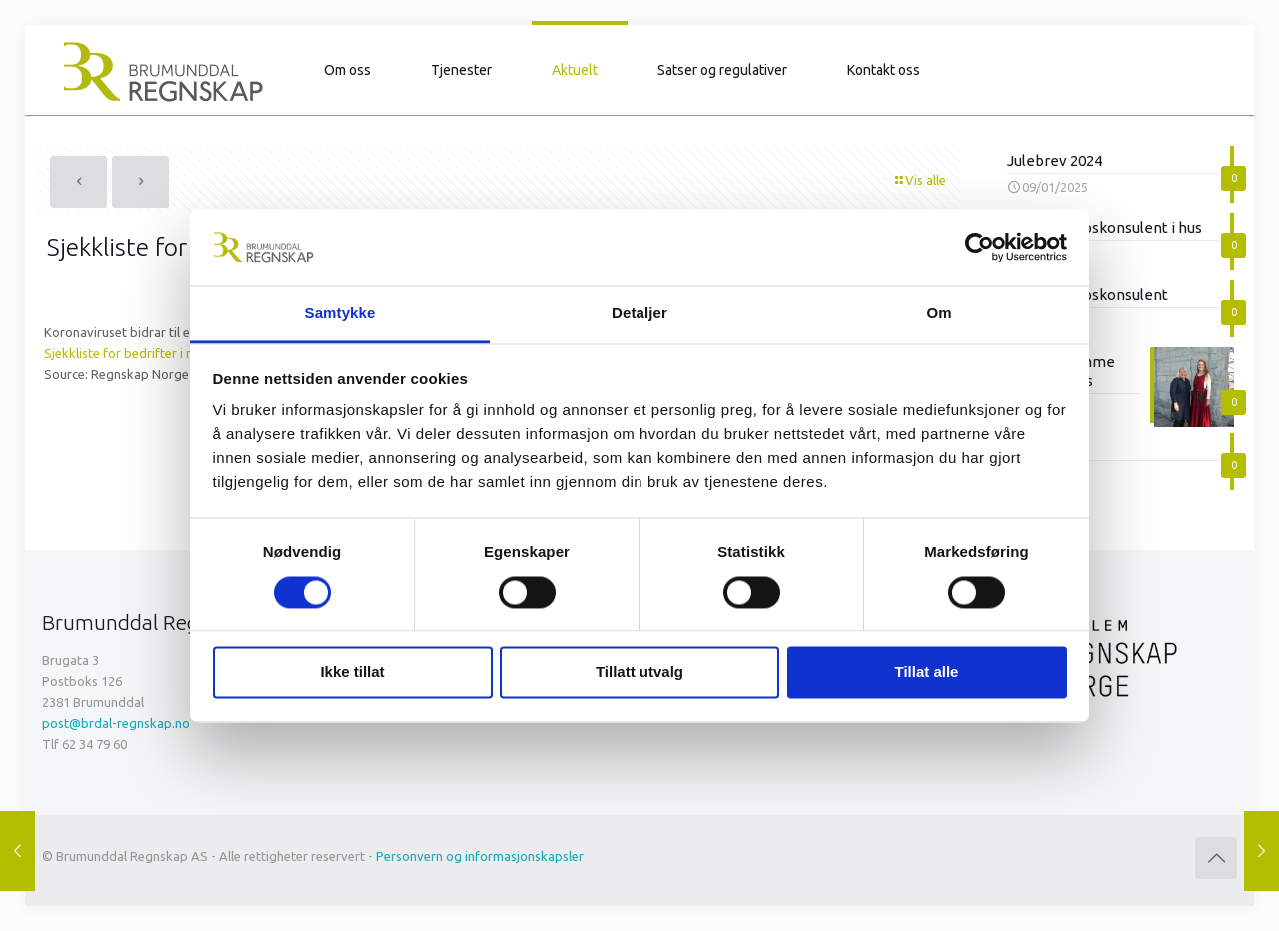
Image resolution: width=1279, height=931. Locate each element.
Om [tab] (938, 313)
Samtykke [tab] (340, 313)
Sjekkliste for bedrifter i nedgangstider (158, 353)
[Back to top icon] (1216, 858)
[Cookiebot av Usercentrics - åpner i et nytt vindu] (979, 247)
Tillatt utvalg (639, 672)
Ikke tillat (352, 672)
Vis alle (919, 180)
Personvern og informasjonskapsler (480, 856)
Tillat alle (927, 672)
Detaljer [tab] (639, 313)
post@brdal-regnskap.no (116, 723)
